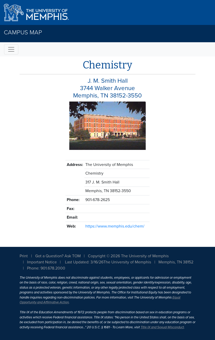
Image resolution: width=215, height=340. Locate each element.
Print (24, 256)
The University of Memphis (127, 262)
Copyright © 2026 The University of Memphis (128, 256)
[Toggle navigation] (11, 49)
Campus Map (23, 32)
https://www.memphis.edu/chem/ (114, 226)
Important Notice (42, 262)
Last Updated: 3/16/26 (84, 262)
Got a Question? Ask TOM (58, 256)
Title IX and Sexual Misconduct (162, 327)
